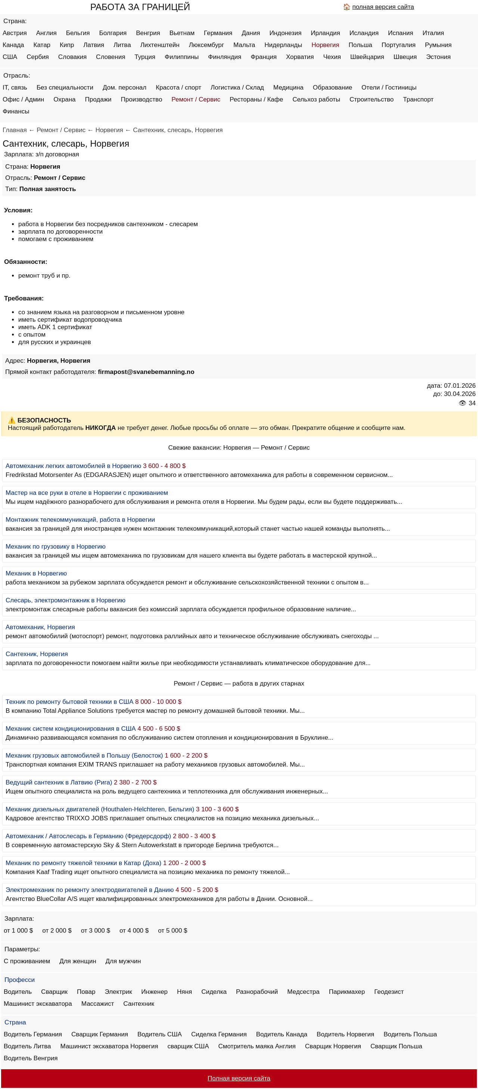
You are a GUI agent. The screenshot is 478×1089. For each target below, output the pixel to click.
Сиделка (214, 991)
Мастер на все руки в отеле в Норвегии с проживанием (87, 492)
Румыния (438, 45)
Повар (86, 991)
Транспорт (418, 99)
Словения (110, 56)
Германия (218, 33)
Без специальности (65, 87)
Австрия (15, 33)
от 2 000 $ (56, 930)
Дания (251, 33)
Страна (15, 1022)
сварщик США (188, 1046)
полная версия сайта (383, 6)
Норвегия (325, 45)
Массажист (97, 1003)
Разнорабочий (257, 991)
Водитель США (159, 1034)
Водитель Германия (33, 1034)
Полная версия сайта (239, 1078)
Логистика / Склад (237, 87)
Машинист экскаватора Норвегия (109, 1046)
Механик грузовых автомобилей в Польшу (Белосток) (84, 755)
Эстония (438, 56)
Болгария (113, 33)
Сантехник (138, 1003)
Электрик (118, 991)
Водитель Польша (410, 1034)
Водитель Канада (281, 1034)
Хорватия (300, 56)
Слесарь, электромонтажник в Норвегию (65, 600)
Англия (46, 33)
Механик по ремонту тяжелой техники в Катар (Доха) (83, 863)
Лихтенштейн (160, 45)
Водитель (18, 991)
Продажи (98, 99)
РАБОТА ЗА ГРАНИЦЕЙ (140, 7)
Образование (332, 87)
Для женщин (77, 961)
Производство (141, 99)
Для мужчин (123, 961)
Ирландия (325, 33)
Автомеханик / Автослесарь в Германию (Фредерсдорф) (88, 836)
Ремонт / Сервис (195, 99)
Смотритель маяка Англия (257, 1046)
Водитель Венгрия (31, 1058)
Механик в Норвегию (36, 573)
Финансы (16, 111)
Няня (184, 991)
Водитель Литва (27, 1046)
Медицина (288, 87)
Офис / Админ (23, 99)
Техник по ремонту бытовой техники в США (69, 701)
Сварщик (54, 991)
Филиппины (182, 56)
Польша (360, 45)
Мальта (244, 45)
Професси (19, 979)
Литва (122, 45)
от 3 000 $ (95, 930)
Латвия (93, 45)
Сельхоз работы (316, 99)
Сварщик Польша (396, 1046)
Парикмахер (347, 991)
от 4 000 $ (134, 930)
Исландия (364, 33)
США (10, 56)
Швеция (405, 56)
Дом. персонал (124, 87)
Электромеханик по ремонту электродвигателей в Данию (90, 889)
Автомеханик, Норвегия (40, 627)
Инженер (154, 991)
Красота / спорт (178, 87)
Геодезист (389, 991)
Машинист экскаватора (38, 1003)
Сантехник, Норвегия (37, 654)
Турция (144, 56)
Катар (42, 45)
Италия (433, 33)
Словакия (72, 56)
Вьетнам (182, 33)
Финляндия (224, 56)
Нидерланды (283, 45)
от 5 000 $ (172, 930)
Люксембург (206, 45)
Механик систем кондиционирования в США (71, 728)
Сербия (38, 56)
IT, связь (15, 87)
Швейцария (367, 56)
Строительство (372, 99)
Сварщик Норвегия (333, 1046)
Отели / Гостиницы (388, 87)
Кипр (67, 45)
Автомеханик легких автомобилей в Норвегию (73, 465)
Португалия (399, 45)
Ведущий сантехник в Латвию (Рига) (59, 782)
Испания (400, 33)
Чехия (332, 56)
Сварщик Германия (99, 1034)
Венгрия (148, 33)
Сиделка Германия (219, 1034)
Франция (264, 56)
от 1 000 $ (18, 930)
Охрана (64, 99)
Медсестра (303, 991)
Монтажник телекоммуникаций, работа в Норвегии (80, 519)
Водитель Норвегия (345, 1034)
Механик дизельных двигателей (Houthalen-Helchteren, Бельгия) (100, 809)
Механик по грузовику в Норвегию (56, 546)
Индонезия (285, 33)
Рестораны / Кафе (256, 99)
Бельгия (78, 33)
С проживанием (27, 961)
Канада (13, 45)
